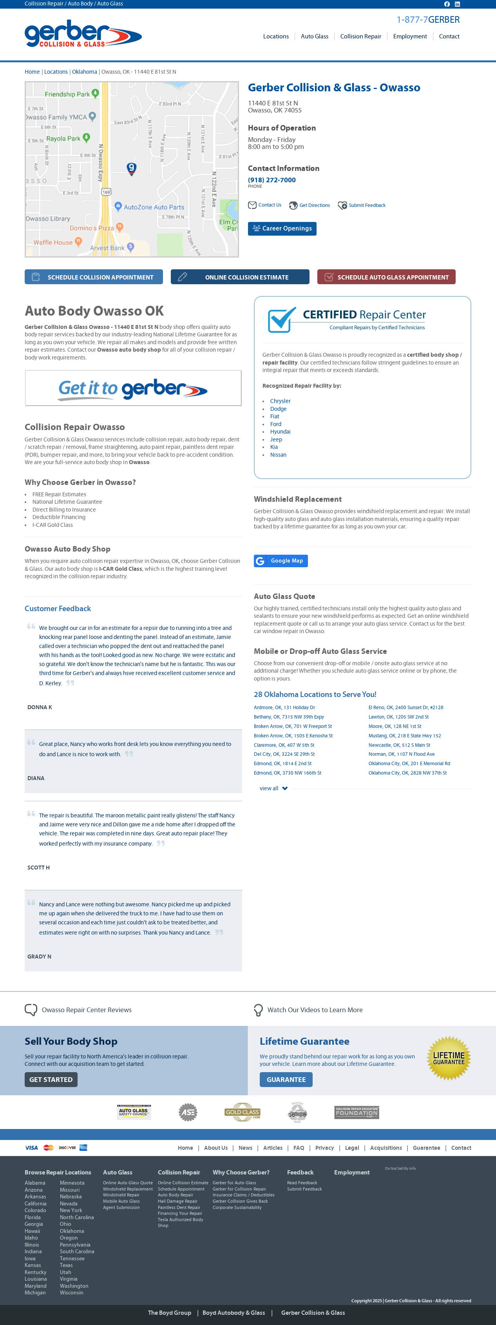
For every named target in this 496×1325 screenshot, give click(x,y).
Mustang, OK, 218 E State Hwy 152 (405, 736)
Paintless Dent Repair (179, 1207)
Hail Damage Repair (177, 1201)
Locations (276, 36)
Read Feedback (302, 1182)
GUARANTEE (286, 1080)
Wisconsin (71, 1293)
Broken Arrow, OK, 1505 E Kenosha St (293, 736)
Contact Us (264, 205)
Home (32, 72)
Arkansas (35, 1197)
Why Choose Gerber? (241, 1172)
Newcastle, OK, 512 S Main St (399, 745)
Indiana (33, 1251)
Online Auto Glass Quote (128, 1182)
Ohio (65, 1224)
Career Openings (282, 228)
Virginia (69, 1279)
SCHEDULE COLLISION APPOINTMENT (101, 277)
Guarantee (426, 1148)
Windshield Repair (121, 1194)
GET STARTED (51, 1080)
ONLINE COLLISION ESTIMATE (247, 277)
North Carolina (77, 1217)
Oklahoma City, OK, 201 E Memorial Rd (409, 763)
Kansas (33, 1265)
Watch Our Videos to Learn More (308, 1010)
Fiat (274, 416)
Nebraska (71, 1197)
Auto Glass (314, 36)
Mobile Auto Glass (121, 1201)
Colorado (35, 1210)
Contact (449, 36)
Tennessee (72, 1258)
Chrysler (280, 401)
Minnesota (72, 1183)
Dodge (278, 409)
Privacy (324, 1148)
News (245, 1148)
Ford (275, 424)
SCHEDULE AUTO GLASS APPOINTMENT (393, 277)
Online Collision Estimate (183, 1182)
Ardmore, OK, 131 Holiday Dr (284, 707)
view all (274, 788)
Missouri (70, 1190)
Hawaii (32, 1231)
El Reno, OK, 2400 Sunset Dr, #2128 (406, 707)
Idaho (31, 1238)
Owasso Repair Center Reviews (78, 1010)
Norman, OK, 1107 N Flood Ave (402, 754)
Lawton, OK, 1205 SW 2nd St (399, 717)
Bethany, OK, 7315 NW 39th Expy (289, 717)
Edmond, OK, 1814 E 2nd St (282, 763)
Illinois (32, 1245)
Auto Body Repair (175, 1194)
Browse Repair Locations (58, 1172)
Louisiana (36, 1279)
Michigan (35, 1293)
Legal (352, 1148)
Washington (74, 1286)
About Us (216, 1148)
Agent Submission (121, 1207)
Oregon (69, 1238)
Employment (410, 36)
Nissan (278, 455)
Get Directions (309, 205)
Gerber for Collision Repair (239, 1189)
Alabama (35, 1183)
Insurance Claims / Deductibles (244, 1194)
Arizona (34, 1190)
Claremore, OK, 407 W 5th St (284, 745)
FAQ (298, 1148)
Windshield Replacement (128, 1189)
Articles (272, 1148)
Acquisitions (386, 1148)
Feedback (362, 205)
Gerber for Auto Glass (234, 1182)
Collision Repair (360, 36)
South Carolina (77, 1251)
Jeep (276, 440)
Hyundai (280, 432)
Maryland (36, 1286)
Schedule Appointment (181, 1189)
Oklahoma (84, 72)
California (36, 1204)
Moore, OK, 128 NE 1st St (395, 726)
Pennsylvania (75, 1245)
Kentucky (36, 1272)
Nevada (69, 1204)
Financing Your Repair (180, 1213)
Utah (65, 1272)
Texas (66, 1265)
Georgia (34, 1224)
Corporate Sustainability (237, 1207)
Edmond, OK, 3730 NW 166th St (287, 773)
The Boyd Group (169, 1312)
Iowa (30, 1258)
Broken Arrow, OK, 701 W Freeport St (293, 726)
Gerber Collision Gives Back (240, 1201)
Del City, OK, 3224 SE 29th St (284, 754)
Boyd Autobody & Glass (234, 1312)
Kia (274, 447)
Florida (33, 1217)
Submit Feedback (304, 1189)
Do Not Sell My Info (400, 1169)
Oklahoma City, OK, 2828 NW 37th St (408, 773)
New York (71, 1210)
